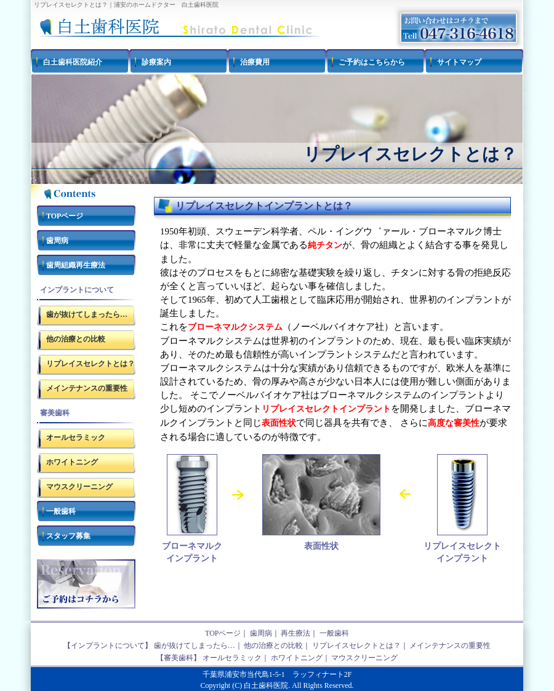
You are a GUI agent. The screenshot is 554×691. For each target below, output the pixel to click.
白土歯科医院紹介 (72, 62)
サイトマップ (459, 62)
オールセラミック (75, 437)
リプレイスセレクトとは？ (90, 363)
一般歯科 (61, 511)
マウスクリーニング (79, 486)
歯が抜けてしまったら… (86, 314)
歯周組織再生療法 (75, 265)
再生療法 (295, 633)
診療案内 (156, 62)
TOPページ (64, 216)
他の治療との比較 (75, 339)
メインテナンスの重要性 (86, 388)
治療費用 (255, 62)
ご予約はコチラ (86, 584)
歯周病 (57, 240)
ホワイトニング (72, 462)
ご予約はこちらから (372, 62)
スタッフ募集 (68, 536)
